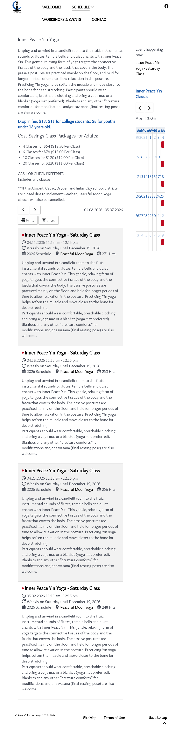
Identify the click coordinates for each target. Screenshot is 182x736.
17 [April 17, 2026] (158, 176)
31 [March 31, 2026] (145, 137)
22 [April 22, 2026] (149, 196)
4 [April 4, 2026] (163, 137)
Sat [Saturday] (164, 130)
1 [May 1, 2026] (159, 215)
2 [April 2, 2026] (155, 137)
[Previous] (23, 210)
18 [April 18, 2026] (162, 176)
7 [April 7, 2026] (146, 156)
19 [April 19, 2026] (137, 196)
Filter (48, 220)
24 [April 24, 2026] (158, 196)
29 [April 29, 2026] (149, 215)
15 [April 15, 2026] (149, 176)
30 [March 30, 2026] (141, 137)
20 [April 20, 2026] (141, 196)
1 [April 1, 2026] (150, 137)
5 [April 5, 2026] (138, 156)
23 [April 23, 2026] (154, 196)
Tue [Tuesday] (148, 130)
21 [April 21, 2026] (145, 196)
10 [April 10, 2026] (158, 156)
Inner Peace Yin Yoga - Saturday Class (62, 235)
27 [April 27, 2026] (141, 215)
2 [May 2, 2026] (163, 215)
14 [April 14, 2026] (145, 176)
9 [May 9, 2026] (163, 235)
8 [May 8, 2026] (159, 235)
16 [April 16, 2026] (154, 176)
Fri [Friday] (160, 130)
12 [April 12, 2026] (137, 176)
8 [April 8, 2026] (150, 156)
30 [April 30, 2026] (154, 215)
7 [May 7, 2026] (155, 235)
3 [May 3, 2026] (138, 235)
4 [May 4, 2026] (142, 235)
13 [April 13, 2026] (141, 176)
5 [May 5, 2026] (146, 235)
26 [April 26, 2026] (137, 215)
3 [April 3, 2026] (159, 137)
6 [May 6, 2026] (150, 235)
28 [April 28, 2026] (145, 215)
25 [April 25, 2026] (162, 196)
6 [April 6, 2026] (142, 156)
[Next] (35, 210)
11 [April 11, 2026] (162, 156)
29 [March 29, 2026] (137, 137)
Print (27, 220)
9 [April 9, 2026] (155, 156)
